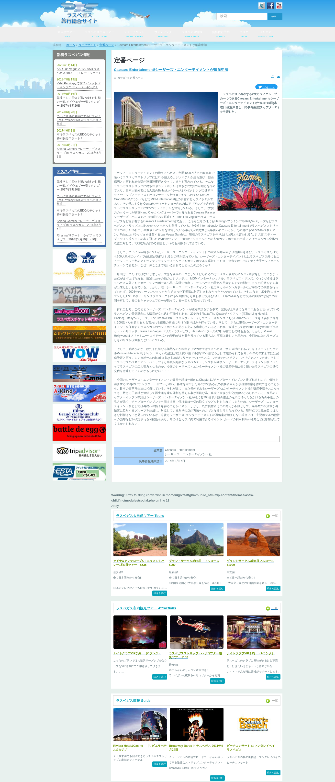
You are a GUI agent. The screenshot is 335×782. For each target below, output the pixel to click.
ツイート (266, 87)
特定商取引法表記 (172, 760)
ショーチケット (134, 34)
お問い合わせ (144, 760)
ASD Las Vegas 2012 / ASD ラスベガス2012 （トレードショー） (79, 71)
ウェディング (163, 34)
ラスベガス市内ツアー (99, 34)
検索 (273, 16)
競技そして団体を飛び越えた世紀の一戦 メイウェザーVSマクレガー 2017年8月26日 (79, 101)
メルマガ (265, 34)
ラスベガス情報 (192, 34)
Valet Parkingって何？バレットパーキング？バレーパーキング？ (78, 85)
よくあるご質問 (202, 760)
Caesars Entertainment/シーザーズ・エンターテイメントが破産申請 (171, 69)
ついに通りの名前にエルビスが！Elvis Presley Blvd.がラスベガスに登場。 (79, 120)
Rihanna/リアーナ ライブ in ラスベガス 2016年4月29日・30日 (79, 237)
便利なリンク (230, 760)
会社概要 (89, 760)
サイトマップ (256, 760)
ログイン (69, 760)
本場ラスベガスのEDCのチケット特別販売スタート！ (79, 136)
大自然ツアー (66, 34)
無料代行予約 (221, 34)
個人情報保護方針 (115, 760)
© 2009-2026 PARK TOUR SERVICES (167, 775)
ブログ (243, 34)
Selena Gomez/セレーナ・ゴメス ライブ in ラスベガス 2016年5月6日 (79, 152)
